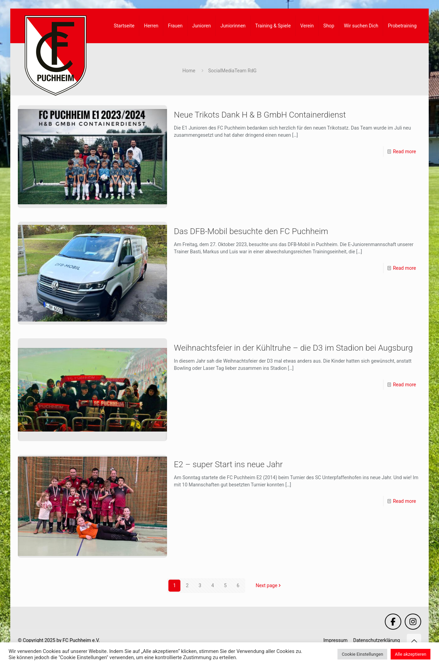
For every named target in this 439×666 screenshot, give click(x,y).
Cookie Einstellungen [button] (362, 654)
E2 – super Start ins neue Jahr (228, 464)
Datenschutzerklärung (376, 640)
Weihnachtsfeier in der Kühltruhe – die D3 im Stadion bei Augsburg (293, 348)
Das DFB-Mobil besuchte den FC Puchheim (251, 231)
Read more (404, 151)
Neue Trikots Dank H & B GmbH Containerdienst (260, 115)
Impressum (335, 640)
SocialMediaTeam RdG (232, 70)
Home (188, 70)
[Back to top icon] (414, 641)
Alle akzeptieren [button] (410, 654)
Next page (269, 585)
